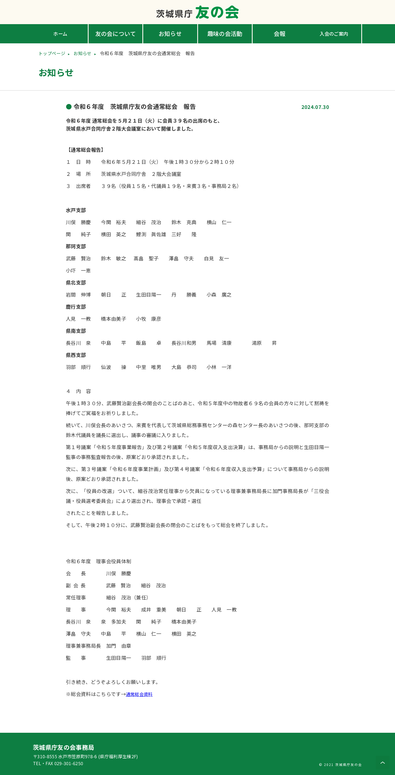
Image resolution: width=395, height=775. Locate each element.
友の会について (115, 33)
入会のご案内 (334, 33)
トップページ (52, 53)
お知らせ (170, 33)
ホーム (60, 33)
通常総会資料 (141, 693)
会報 (280, 33)
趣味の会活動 (224, 33)
